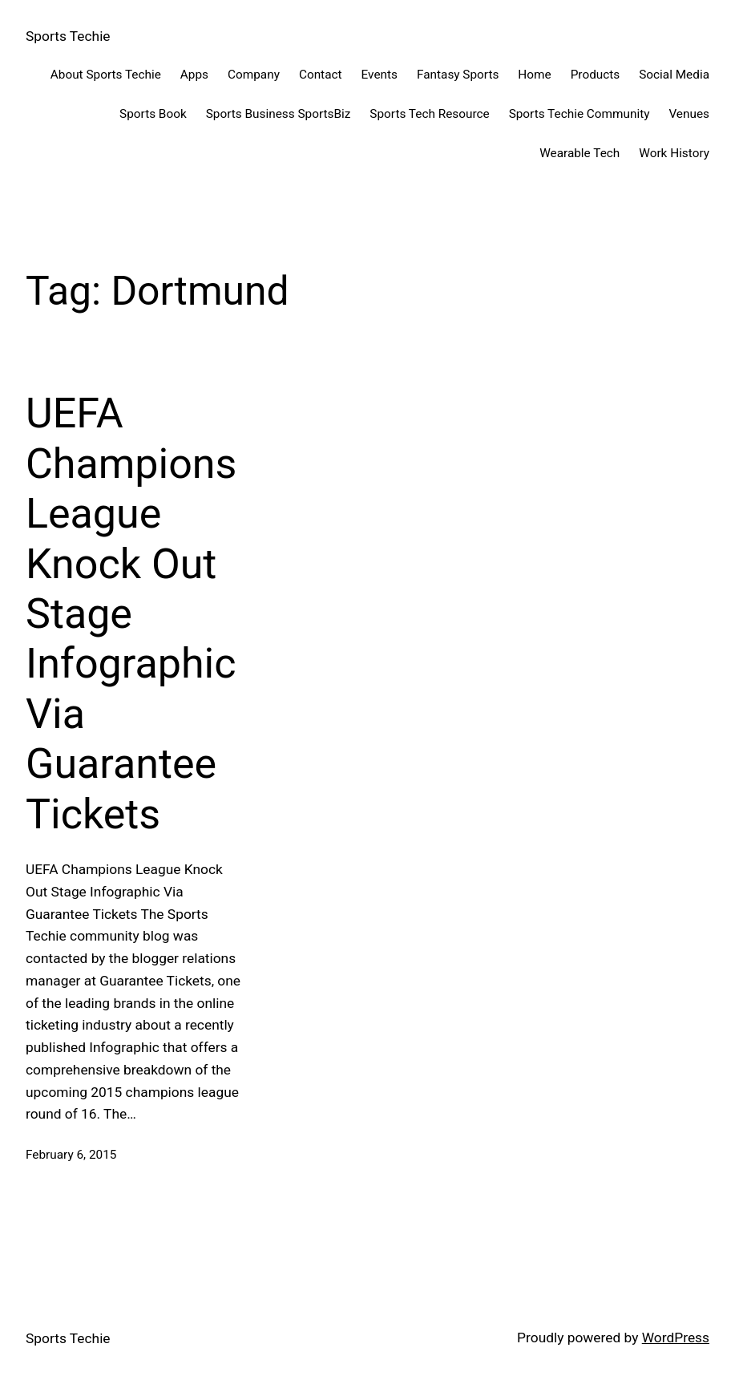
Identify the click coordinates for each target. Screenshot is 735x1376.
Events (379, 74)
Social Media (674, 74)
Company (254, 74)
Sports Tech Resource (429, 114)
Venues (688, 114)
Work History (674, 153)
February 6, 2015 (71, 1154)
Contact (320, 74)
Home (534, 74)
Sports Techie (68, 36)
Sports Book (153, 114)
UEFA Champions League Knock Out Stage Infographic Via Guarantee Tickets (131, 613)
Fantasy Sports (458, 74)
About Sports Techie (105, 74)
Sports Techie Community (579, 114)
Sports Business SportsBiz (278, 114)
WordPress (675, 1337)
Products (595, 74)
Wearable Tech (579, 153)
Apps (194, 74)
